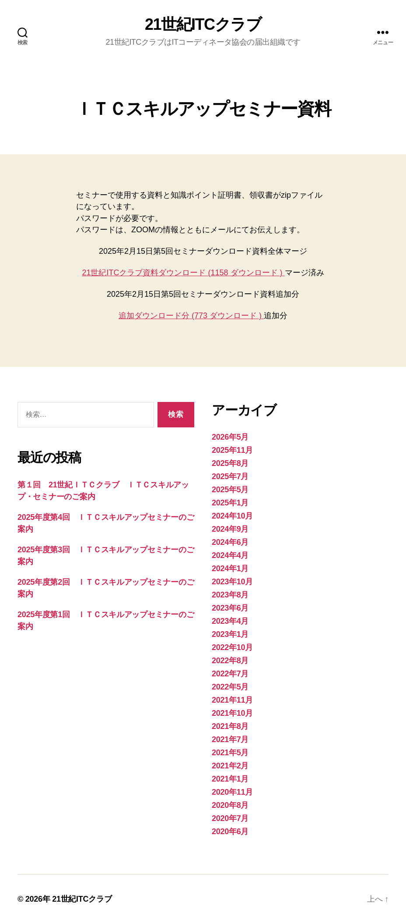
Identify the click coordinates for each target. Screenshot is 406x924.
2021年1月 (230, 779)
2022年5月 (230, 686)
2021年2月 (230, 765)
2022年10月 (232, 647)
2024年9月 (230, 529)
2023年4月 (230, 621)
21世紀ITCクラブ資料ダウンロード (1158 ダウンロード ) (183, 272)
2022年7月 (230, 673)
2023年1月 (230, 634)
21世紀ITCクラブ (203, 24)
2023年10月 (232, 581)
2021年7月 (230, 739)
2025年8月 (230, 463)
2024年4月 (230, 555)
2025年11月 (232, 450)
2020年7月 (230, 818)
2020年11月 (232, 792)
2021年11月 (232, 700)
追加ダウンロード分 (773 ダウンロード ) (191, 315)
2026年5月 (230, 437)
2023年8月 (230, 594)
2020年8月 (230, 805)
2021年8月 (230, 726)
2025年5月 (230, 489)
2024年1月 (230, 568)
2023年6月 (230, 608)
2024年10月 (232, 516)
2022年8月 (230, 660)
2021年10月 (232, 713)
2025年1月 (230, 502)
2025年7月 (230, 476)
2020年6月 (230, 831)
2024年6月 (230, 542)
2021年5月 (230, 752)
